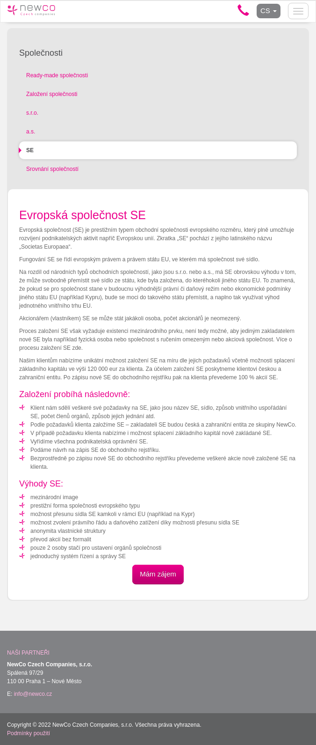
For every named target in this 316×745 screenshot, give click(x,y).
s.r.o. (32, 113)
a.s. (30, 131)
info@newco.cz (33, 694)
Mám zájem (158, 574)
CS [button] (268, 11)
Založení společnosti (51, 94)
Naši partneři (28, 652)
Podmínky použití (28, 733)
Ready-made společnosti (57, 75)
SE (30, 150)
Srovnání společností (52, 169)
